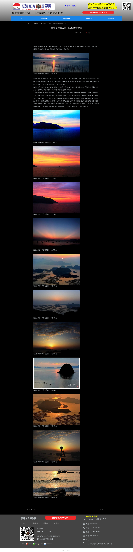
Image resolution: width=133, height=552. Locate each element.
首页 (29, 23)
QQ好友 (42, 544)
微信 (36, 544)
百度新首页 (49, 544)
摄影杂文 (43, 23)
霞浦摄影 (36, 23)
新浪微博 (30, 544)
